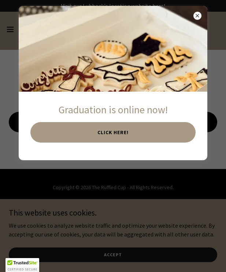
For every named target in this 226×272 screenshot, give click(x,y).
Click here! (113, 132)
